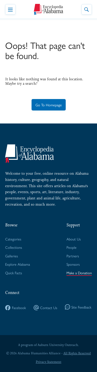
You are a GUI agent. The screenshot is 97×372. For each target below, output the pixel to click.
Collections (13, 247)
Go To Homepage (48, 104)
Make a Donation (79, 272)
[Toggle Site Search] (86, 9)
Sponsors (73, 264)
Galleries (11, 255)
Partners (72, 255)
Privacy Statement (48, 362)
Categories (13, 239)
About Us (73, 239)
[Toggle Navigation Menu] (10, 9)
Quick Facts (13, 272)
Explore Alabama (17, 264)
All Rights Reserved (77, 353)
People (71, 247)
